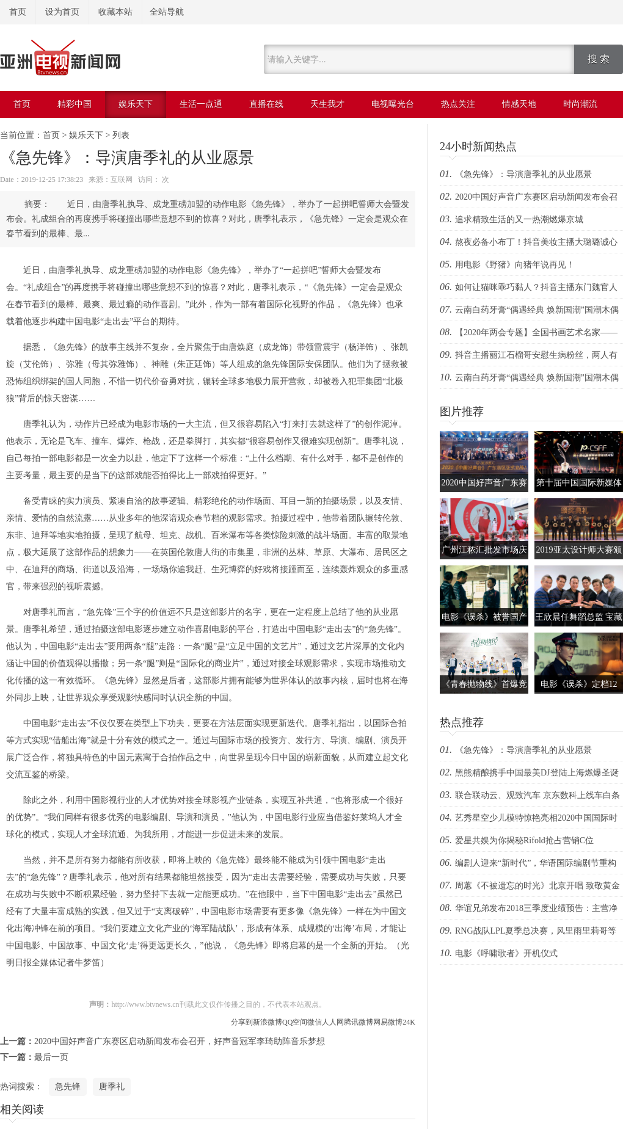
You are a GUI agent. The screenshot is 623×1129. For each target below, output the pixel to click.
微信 (314, 1022)
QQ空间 (294, 1022)
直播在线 (266, 104)
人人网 (333, 1022)
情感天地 (519, 104)
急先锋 (68, 1086)
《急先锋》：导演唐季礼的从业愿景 (523, 174)
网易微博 (388, 1022)
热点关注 (458, 104)
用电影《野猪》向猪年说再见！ (515, 264)
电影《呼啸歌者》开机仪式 (506, 953)
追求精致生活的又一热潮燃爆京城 (519, 219)
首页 (17, 11)
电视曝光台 (392, 104)
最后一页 (51, 1057)
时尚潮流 (580, 104)
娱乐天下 (135, 104)
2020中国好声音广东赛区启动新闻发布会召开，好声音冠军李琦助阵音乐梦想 (179, 1041)
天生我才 (327, 104)
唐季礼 (112, 1086)
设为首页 (62, 11)
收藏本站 (115, 11)
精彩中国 (74, 104)
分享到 (242, 1022)
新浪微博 (267, 1022)
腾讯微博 (358, 1022)
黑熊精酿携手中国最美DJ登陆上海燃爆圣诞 (537, 772)
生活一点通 (201, 104)
